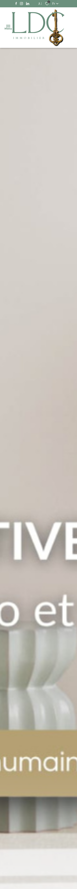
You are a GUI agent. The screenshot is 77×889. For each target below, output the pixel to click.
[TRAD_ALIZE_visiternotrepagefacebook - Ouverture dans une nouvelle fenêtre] (16, 3)
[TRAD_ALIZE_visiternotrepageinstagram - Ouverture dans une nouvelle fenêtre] (21, 3)
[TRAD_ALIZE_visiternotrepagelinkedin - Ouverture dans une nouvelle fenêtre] (27, 3)
